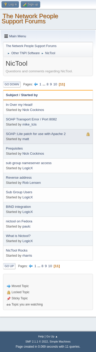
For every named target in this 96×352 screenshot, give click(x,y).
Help (41, 336)
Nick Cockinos (33, 110)
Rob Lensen (31, 183)
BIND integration (18, 207)
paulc (26, 226)
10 (55, 84)
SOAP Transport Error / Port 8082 (31, 119)
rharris (27, 255)
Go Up (9, 266)
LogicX (27, 168)
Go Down (12, 84)
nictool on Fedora (19, 221)
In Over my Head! (19, 105)
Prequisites (14, 148)
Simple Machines (60, 341)
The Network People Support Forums (30, 19)
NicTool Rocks (16, 250)
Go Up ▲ (52, 336)
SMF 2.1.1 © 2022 (36, 341)
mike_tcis (29, 124)
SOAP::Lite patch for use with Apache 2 (36, 134)
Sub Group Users (19, 192)
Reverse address (19, 177)
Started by (29, 95)
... (44, 84)
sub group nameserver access (29, 163)
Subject (12, 95)
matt (25, 139)
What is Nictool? (18, 236)
